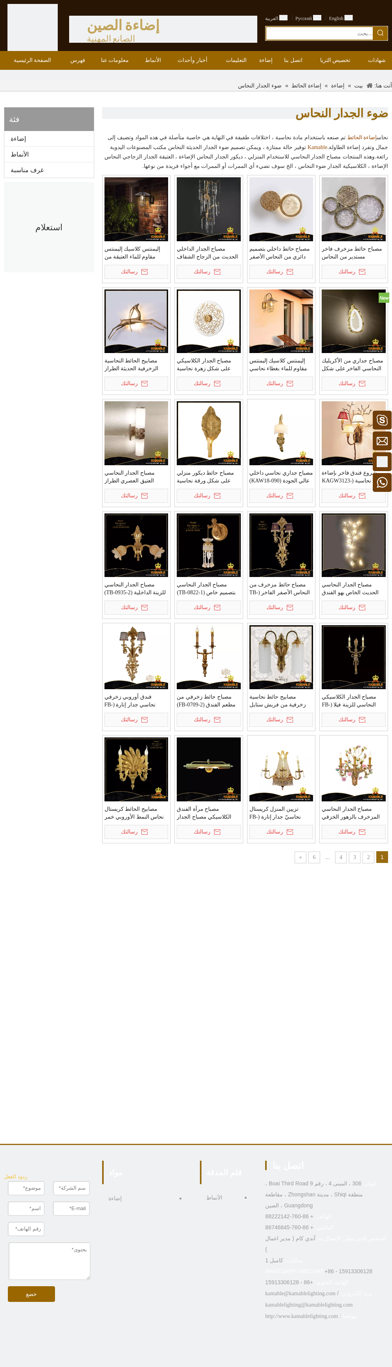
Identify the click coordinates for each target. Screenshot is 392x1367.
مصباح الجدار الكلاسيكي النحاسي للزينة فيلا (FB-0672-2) (349, 701)
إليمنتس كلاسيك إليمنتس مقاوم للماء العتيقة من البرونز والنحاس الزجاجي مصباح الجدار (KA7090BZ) (134, 253)
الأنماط (20, 154)
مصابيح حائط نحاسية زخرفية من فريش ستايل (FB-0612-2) (277, 701)
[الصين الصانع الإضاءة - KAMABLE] (32, 29)
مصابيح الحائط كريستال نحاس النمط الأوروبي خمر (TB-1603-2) (134, 813)
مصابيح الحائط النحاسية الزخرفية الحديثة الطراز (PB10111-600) (131, 365)
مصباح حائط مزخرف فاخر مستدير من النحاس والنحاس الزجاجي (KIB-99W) (352, 253)
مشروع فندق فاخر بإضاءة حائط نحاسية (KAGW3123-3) (353, 477)
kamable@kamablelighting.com (300, 1293)
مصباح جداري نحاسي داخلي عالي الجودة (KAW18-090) (281, 477)
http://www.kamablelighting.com (301, 1316)
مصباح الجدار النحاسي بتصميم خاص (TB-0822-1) (206, 588)
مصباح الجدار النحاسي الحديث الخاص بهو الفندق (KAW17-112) (350, 589)
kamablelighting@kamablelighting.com (308, 1305)
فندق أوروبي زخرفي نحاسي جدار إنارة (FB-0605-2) (130, 701)
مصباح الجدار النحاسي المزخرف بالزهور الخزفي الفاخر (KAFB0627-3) (351, 813)
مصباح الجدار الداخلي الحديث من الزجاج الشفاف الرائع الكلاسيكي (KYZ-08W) (207, 253)
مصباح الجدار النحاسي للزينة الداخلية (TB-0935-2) (135, 588)
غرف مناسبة (27, 170)
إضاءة (18, 138)
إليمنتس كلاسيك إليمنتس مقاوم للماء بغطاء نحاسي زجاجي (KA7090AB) (278, 365)
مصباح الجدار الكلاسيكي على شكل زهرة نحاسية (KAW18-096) (204, 365)
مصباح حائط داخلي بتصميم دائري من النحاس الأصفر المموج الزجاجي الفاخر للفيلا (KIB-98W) (279, 253)
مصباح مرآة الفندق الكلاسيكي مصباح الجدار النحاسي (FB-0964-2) (204, 813)
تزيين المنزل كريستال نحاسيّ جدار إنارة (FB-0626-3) (275, 813)
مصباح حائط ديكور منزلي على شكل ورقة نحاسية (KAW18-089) (205, 477)
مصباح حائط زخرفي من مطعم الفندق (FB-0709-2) (206, 701)
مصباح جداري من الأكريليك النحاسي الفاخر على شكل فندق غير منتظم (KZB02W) (353, 365)
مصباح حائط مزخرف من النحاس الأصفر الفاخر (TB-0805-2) (279, 589)
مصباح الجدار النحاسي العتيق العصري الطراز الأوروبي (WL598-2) (129, 477)
